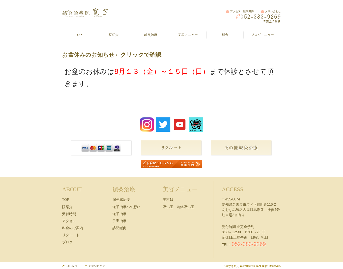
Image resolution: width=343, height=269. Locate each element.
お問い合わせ (273, 11)
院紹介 (67, 207)
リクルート (71, 235)
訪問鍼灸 (119, 228)
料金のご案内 (72, 228)
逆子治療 (119, 214)
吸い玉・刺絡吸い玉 (178, 207)
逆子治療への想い (126, 207)
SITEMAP (72, 265)
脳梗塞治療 (121, 200)
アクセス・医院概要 (242, 11)
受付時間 (69, 214)
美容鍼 (168, 200)
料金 (225, 35)
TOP (78, 35)
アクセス (69, 221)
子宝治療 (119, 221)
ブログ (67, 242)
